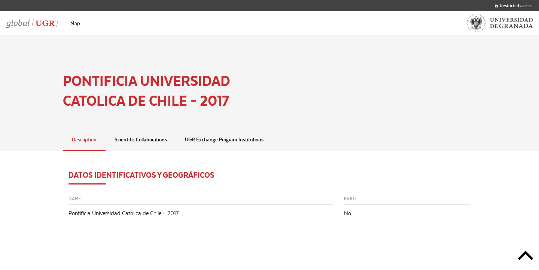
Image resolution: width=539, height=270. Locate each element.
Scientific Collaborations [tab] (141, 139)
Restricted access (513, 5)
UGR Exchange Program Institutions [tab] (224, 139)
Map (75, 23)
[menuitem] (75, 23)
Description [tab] (84, 139)
